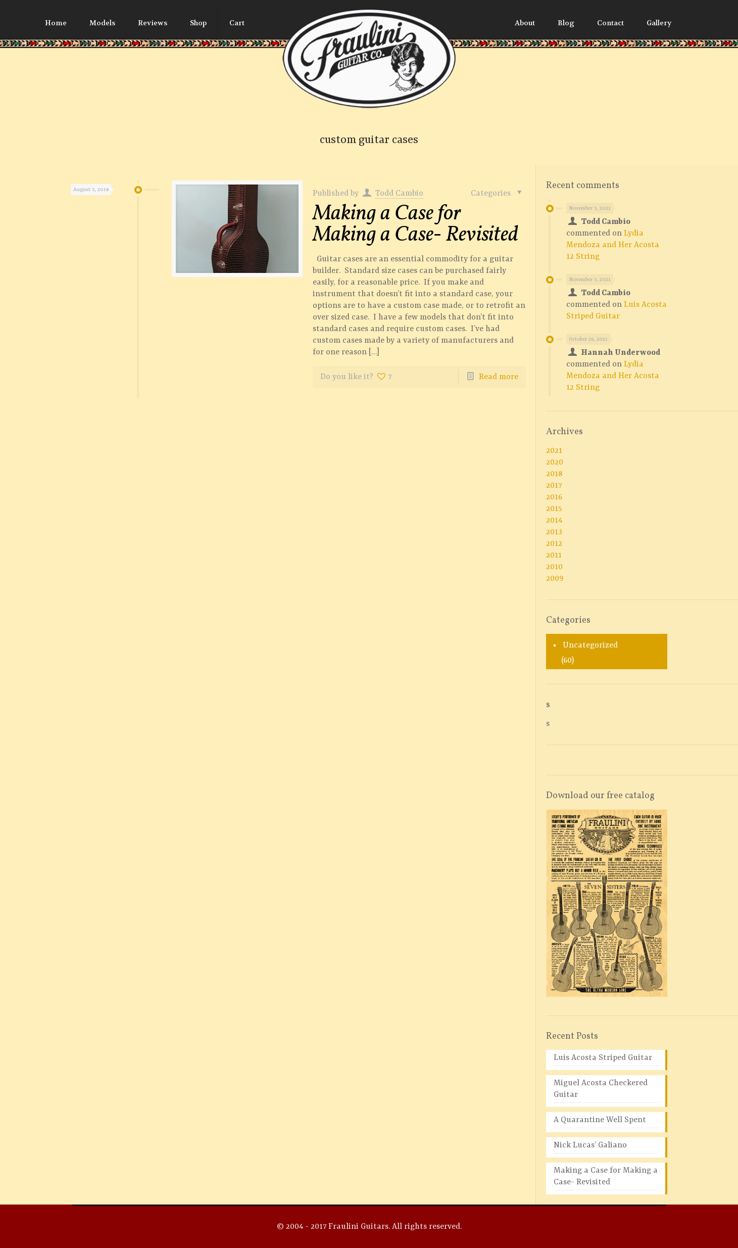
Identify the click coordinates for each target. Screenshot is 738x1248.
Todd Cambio (399, 193)
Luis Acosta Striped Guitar (603, 1057)
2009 (554, 578)
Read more (498, 377)
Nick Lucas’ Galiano (590, 1145)
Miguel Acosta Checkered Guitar (601, 1089)
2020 (554, 462)
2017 (554, 485)
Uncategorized (590, 645)
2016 (554, 497)
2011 (554, 555)
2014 (554, 520)
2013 (554, 532)
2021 (554, 450)
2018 (554, 474)
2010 (554, 567)
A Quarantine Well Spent (600, 1120)
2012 (554, 543)
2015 (554, 509)
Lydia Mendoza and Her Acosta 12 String (612, 245)
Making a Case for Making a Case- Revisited (415, 224)
